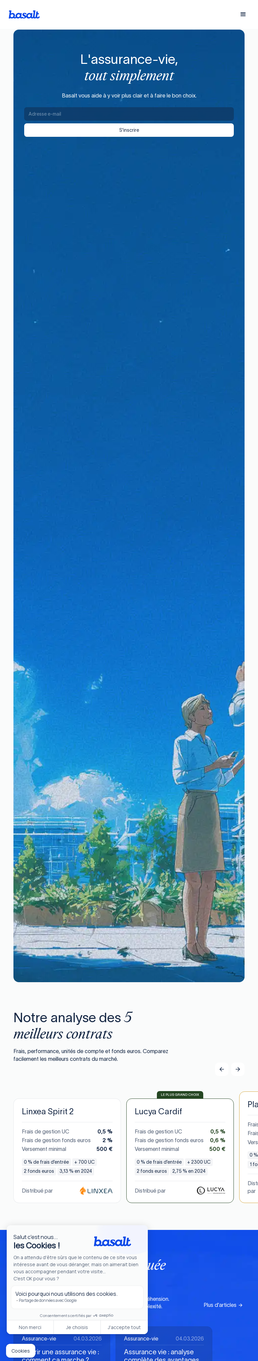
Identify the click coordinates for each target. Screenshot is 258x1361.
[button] (243, 14)
